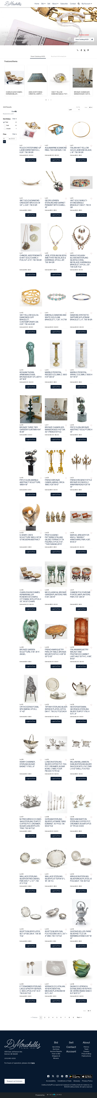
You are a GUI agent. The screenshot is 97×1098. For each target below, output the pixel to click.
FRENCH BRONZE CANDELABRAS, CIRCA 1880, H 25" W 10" (54, 482)
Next (79, 1017)
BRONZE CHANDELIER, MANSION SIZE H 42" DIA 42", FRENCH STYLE (55, 429)
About (86, 1042)
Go (4, 141)
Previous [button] (7, 82)
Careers (86, 1051)
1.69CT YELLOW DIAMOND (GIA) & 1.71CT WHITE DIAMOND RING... (59, 93)
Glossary (76, 1081)
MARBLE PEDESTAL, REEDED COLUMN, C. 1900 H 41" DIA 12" (56, 374)
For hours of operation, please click (19, 1063)
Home (37, 3)
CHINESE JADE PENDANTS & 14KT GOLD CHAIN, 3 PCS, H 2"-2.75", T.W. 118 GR (31, 258)
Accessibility (51, 1081)
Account (71, 1051)
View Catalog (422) (82, 39)
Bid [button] (42, 3)
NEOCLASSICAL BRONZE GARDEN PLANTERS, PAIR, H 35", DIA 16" (56, 594)
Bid (56, 1042)
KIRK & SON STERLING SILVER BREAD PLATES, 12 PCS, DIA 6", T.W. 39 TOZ (81, 879)
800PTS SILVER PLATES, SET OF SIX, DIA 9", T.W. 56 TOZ (30, 934)
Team (86, 1049)
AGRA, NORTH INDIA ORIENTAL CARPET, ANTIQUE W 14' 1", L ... (35, 93)
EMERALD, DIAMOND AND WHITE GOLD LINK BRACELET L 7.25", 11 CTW (56, 317)
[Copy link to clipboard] (78, 50)
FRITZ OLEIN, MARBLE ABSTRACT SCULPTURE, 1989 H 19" (30, 482)
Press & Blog (86, 1054)
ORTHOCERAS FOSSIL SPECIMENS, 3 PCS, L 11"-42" (29, 709)
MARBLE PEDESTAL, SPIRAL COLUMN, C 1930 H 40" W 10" (81, 374)
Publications (86, 1056)
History (86, 1047)
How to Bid (56, 1054)
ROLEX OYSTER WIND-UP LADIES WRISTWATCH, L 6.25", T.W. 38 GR (30, 150)
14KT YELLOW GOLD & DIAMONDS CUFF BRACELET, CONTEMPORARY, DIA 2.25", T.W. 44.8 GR (29, 319)
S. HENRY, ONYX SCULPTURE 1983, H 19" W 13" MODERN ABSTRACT (30, 537)
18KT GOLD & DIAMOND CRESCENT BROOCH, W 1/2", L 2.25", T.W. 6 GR (30, 203)
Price (4, 134)
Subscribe (64, 3)
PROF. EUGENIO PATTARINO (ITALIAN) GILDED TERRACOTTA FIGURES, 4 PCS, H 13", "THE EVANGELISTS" (54, 539)
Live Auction (12, 32)
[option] (14, 80)
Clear (14, 119)
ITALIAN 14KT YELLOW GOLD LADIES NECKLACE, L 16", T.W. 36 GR (81, 150)
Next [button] (90, 82)
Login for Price (30, 160)
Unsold (10, 129)
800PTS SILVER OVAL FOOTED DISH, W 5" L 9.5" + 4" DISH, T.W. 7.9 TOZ (56, 934)
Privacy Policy (87, 1081)
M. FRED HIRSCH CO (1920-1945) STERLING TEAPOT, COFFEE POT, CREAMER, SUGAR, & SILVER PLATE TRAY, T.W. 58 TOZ (31, 823)
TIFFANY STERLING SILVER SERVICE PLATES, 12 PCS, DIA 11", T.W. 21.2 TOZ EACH (56, 709)
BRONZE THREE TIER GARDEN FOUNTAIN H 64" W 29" (30, 429)
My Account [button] (86, 3)
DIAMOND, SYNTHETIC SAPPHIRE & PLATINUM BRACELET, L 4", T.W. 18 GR (81, 317)
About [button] (54, 3)
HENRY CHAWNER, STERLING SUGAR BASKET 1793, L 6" (27, 764)
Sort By (78, 107)
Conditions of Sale (65, 1081)
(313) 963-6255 (10, 1058)
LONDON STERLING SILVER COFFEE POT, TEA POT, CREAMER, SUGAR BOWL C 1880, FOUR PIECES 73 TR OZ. (55, 766)
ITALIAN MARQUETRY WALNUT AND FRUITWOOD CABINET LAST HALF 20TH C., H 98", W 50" (81, 654)
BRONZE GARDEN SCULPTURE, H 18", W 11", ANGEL (30, 652)
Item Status (7, 119)
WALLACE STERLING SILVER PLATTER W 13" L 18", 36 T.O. (55, 879)
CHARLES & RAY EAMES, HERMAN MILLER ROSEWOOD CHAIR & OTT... (14, 93)
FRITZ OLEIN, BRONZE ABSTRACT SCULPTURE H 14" (81, 429)
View (86, 107)
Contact (73, 3)
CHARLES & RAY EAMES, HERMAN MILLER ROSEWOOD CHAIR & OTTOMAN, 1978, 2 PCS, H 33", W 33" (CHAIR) (30, 596)
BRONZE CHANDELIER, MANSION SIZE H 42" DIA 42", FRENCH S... (82, 93)
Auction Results (56, 1051)
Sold (10, 125)
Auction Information (58, 56)
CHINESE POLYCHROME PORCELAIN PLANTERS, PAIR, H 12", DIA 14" (80, 594)
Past (10, 122)
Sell (48, 3)
